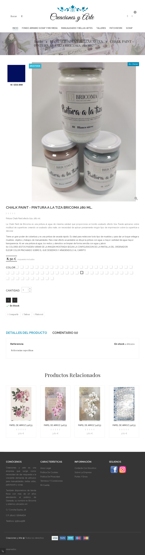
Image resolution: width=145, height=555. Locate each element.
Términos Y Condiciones (51, 481)
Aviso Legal (45, 468)
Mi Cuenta (44, 485)
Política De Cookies (49, 472)
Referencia (16, 344)
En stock (119, 344)
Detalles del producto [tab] (26, 332)
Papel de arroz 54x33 (20, 425)
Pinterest (39, 314)
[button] (127, 16)
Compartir (14, 314)
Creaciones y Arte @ (15, 538)
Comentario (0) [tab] (65, 332)
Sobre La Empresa (83, 472)
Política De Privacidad (50, 477)
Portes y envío (81, 477)
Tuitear (27, 314)
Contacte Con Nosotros (85, 468)
